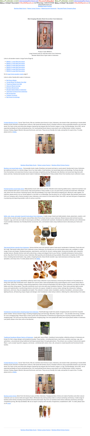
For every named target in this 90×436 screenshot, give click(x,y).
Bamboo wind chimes (10, 396)
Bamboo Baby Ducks (20, 8)
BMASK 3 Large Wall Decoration (15, 65)
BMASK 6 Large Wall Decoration (15, 71)
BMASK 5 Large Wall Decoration (15, 69)
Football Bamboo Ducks (11, 122)
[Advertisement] (45, 14)
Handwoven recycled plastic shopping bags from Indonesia (21, 312)
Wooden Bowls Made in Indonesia (16, 90)
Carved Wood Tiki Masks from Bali (16, 82)
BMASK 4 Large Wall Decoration (15, 67)
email (9, 403)
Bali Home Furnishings (13, 97)
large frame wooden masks (15, 74)
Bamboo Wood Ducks (12, 88)
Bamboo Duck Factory (45, 6)
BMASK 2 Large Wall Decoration (15, 63)
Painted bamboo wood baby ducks (14, 189)
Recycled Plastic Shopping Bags (67, 8)
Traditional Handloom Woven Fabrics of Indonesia (18, 337)
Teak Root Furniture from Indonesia (16, 91)
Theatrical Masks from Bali (14, 84)
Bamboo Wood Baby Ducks (28, 165)
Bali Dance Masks (11, 80)
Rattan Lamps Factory (33, 8)
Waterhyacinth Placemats (48, 8)
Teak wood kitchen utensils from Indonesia (16, 247)
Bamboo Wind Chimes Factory (60, 165)
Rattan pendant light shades (12, 280)
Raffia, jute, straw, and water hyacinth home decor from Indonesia (23, 216)
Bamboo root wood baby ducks (13, 168)
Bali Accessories (11, 93)
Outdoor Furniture (11, 95)
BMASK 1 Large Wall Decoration (15, 61)
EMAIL (15, 132)
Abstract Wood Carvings (13, 86)
